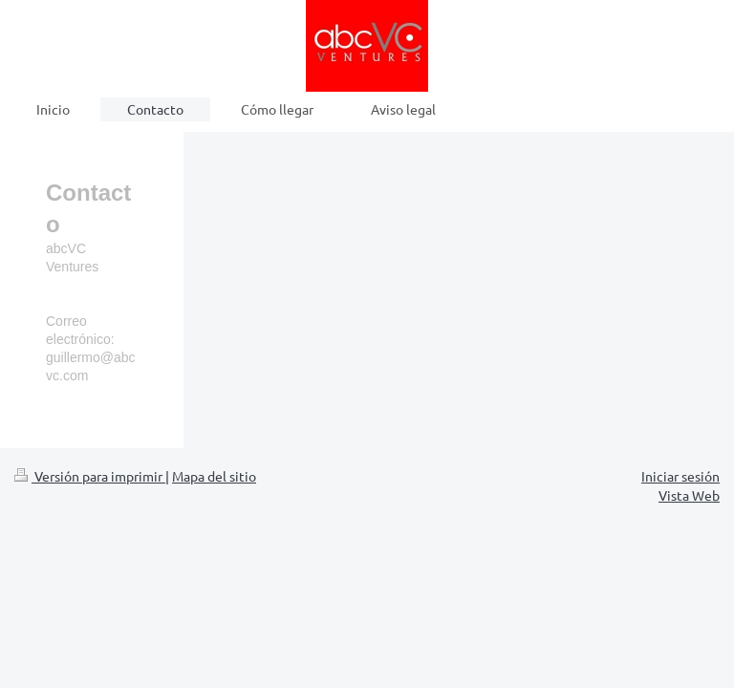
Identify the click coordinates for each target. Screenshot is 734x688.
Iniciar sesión (680, 475)
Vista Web (689, 495)
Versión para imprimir (89, 475)
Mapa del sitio (214, 475)
